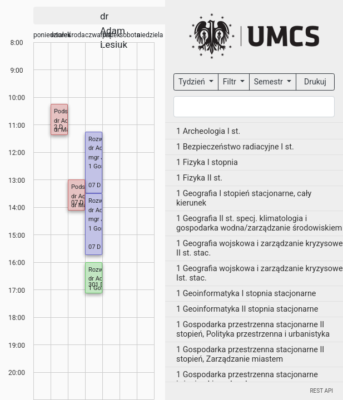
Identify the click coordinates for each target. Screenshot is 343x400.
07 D (94, 185)
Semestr (269, 81)
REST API (321, 391)
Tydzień (192, 81)
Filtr (230, 81)
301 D (96, 284)
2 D (58, 127)
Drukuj (315, 81)
